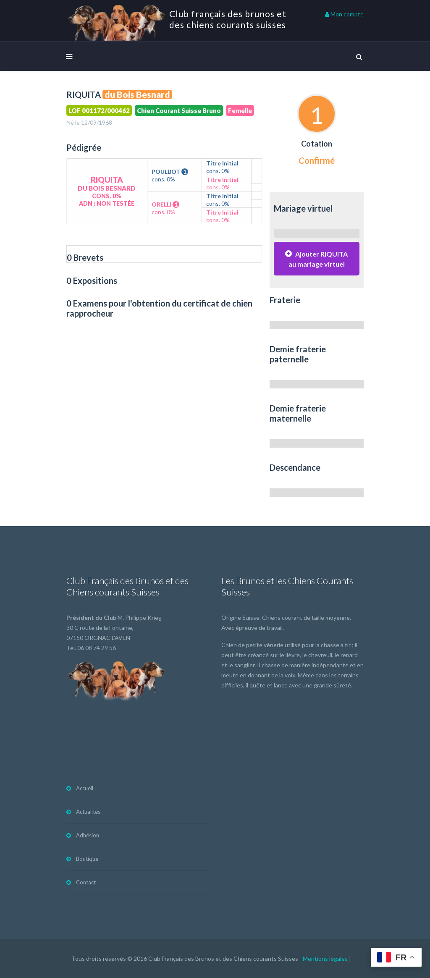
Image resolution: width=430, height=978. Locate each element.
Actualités (88, 811)
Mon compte (344, 14)
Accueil (84, 788)
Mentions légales (325, 958)
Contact (86, 882)
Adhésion (87, 835)
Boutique (87, 858)
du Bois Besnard (137, 94)
